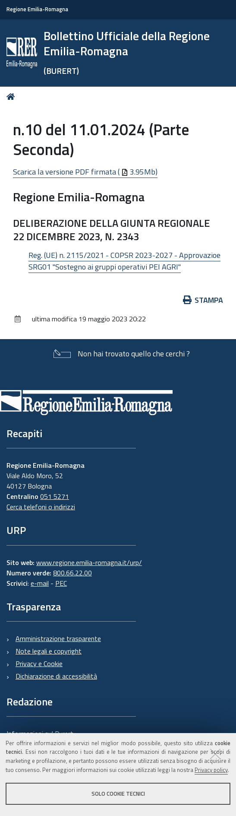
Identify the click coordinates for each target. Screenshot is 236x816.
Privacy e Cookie (39, 663)
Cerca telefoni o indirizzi (40, 507)
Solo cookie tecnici (118, 793)
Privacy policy (211, 769)
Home (12, 96)
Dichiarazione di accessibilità (56, 676)
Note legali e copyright (49, 651)
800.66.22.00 (72, 573)
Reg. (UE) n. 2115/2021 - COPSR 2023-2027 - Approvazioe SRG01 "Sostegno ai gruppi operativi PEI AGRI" (124, 261)
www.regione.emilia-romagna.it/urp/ (89, 562)
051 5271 (54, 496)
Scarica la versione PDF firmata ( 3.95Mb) (85, 172)
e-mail (40, 583)
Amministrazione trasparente (58, 638)
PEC (61, 583)
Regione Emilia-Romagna (37, 9)
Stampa (203, 300)
